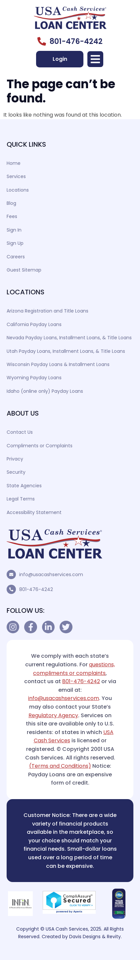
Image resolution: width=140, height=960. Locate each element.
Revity (114, 936)
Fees (12, 216)
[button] (95, 59)
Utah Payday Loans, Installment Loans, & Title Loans (66, 351)
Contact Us (20, 432)
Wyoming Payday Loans (34, 377)
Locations (18, 190)
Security (16, 472)
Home (14, 163)
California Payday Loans (34, 324)
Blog (11, 203)
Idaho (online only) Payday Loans (45, 391)
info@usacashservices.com (51, 574)
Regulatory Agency (53, 715)
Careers (16, 256)
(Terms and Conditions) (60, 766)
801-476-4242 (36, 589)
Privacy (15, 459)
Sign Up (15, 243)
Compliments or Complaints (39, 445)
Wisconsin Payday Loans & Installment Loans (58, 364)
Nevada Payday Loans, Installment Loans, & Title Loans (69, 337)
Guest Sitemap (24, 270)
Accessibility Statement (34, 512)
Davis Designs (85, 936)
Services (16, 176)
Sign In (14, 230)
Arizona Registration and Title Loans (47, 311)
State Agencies (24, 485)
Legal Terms (21, 499)
